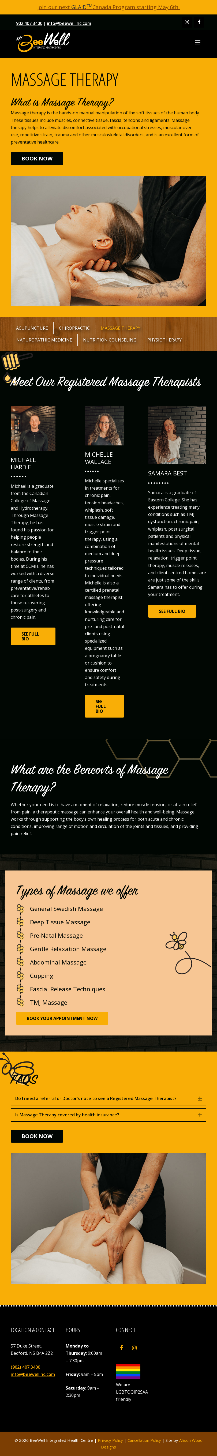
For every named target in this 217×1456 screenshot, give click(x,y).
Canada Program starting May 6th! (136, 7)
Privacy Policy (110, 1440)
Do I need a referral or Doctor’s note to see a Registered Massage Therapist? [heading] (96, 1098)
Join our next (65, 7)
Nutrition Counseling (109, 340)
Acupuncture (32, 328)
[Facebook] (199, 22)
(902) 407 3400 (25, 1367)
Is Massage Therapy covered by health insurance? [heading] (67, 1115)
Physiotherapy (164, 340)
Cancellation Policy (144, 1440)
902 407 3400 (29, 23)
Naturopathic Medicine (44, 340)
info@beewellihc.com (69, 23)
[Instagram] (187, 22)
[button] (200, 1098)
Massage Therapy (120, 328)
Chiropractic (74, 328)
